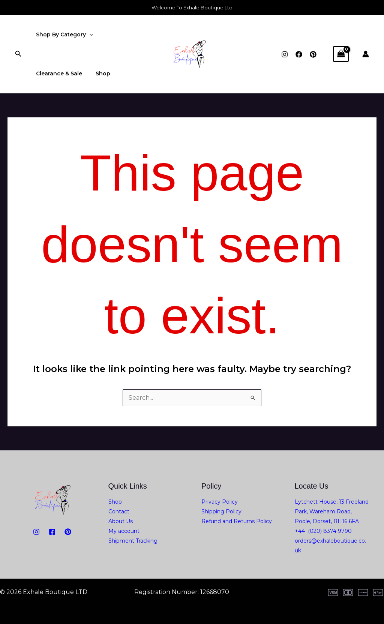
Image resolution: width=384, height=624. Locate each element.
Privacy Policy (219, 501)
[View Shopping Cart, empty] (341, 54)
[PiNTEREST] (67, 531)
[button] (18, 54)
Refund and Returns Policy (236, 521)
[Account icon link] (365, 54)
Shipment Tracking (133, 540)
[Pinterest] (313, 54)
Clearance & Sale (57, 73)
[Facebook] (299, 54)
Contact (118, 511)
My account (124, 531)
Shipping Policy (221, 511)
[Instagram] (284, 54)
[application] (87, 34)
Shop (98, 73)
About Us (120, 521)
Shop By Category (62, 34)
